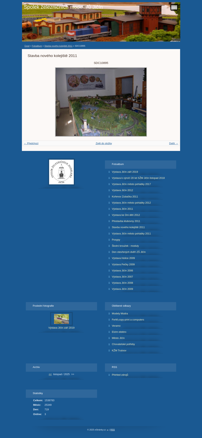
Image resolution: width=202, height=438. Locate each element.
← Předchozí (31, 143)
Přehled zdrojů (120, 374)
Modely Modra (120, 313)
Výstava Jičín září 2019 (125, 171)
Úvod (26, 46)
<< (50, 374)
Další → (173, 143)
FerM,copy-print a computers (128, 319)
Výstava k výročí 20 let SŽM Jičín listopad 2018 (138, 177)
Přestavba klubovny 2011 (126, 221)
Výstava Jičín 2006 (122, 270)
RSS (112, 430)
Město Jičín (118, 338)
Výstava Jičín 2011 (122, 208)
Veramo (116, 325)
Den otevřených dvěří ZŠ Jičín (129, 251)
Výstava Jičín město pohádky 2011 (131, 233)
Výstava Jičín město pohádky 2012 (131, 202)
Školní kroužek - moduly (125, 245)
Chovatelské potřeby (123, 344)
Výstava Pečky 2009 (123, 264)
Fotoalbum (37, 46)
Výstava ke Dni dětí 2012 (126, 214)
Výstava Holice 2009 (123, 258)
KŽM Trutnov (119, 350)
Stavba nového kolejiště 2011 (58, 46)
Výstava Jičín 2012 (122, 190)
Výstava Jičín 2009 (122, 288)
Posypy (116, 239)
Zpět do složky (104, 143)
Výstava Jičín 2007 (122, 276)
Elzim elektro (119, 331)
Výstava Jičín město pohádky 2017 (131, 184)
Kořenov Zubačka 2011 (125, 196)
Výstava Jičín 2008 (122, 282)
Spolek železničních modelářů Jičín (63, 7)
